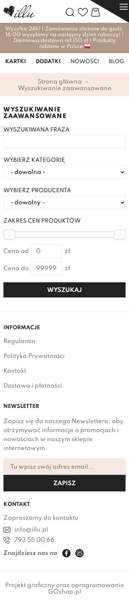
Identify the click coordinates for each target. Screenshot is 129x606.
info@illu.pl (31, 530)
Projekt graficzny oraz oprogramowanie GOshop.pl (64, 588)
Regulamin (19, 341)
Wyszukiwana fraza (36, 130)
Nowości (85, 62)
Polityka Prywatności (34, 356)
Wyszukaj (64, 290)
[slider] (9, 234)
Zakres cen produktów (41, 221)
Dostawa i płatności (32, 386)
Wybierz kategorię (34, 160)
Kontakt (14, 371)
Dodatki (48, 62)
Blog (116, 62)
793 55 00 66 (34, 540)
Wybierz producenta (37, 191)
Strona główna (59, 82)
